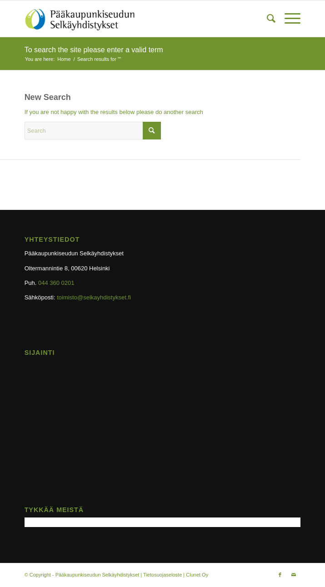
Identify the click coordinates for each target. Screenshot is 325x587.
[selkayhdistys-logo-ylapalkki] (135, 18)
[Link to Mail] (293, 575)
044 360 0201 (56, 282)
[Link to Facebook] (280, 575)
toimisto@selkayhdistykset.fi (94, 297)
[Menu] (287, 18)
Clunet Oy (197, 574)
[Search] (266, 18)
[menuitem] (266, 18)
